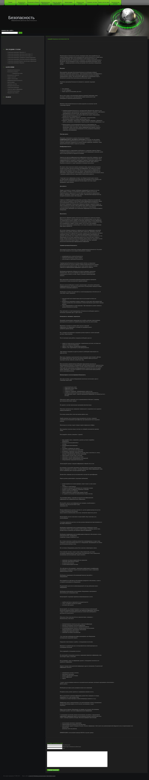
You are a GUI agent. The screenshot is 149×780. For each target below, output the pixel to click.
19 (49, 775)
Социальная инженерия (13, 87)
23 (54, 775)
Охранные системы (92, 2)
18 (47, 775)
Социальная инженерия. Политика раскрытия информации (21, 59)
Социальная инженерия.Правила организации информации (21, 61)
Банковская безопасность (13, 70)
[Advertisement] (23, 43)
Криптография (68, 2)
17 (46, 775)
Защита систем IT (11, 76)
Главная (10, 2)
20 (50, 775)
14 (41, 775)
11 (37, 775)
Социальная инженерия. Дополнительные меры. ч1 (19, 55)
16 (44, 775)
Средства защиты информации (56, 3)
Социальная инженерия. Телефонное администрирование (21, 57)
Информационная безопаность (45, 3)
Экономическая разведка (115, 3)
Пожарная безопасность (13, 85)
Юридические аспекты (80, 3)
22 (53, 775)
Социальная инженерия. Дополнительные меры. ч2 (19, 54)
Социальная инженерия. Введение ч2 (16, 52)
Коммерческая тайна (18, 73)
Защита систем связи (103, 2)
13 (40, 775)
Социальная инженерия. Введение (15, 62)
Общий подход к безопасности (58, 39)
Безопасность (21, 17)
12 (38, 775)
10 (36, 775)
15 (43, 775)
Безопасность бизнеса (33, 2)
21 (51, 775)
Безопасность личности (21, 3)
